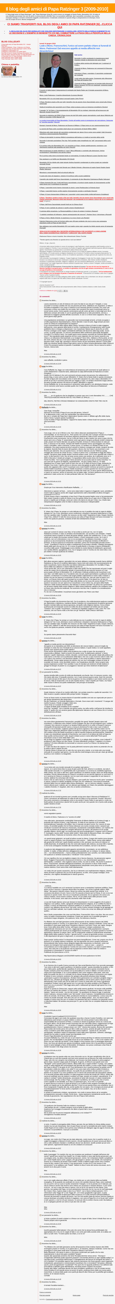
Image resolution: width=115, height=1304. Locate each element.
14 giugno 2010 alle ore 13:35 (52, 354)
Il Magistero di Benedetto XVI (10, 50)
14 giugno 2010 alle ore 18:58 (52, 1133)
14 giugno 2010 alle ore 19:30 (52, 1223)
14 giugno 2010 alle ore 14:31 (52, 481)
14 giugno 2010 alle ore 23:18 (52, 1288)
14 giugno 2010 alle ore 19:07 (52, 1148)
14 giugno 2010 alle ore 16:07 (52, 686)
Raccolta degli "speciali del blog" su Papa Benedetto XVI (17, 54)
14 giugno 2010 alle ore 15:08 (52, 638)
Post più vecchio (108, 1295)
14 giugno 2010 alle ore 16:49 (52, 761)
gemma (44, 528)
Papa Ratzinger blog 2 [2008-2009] (11, 57)
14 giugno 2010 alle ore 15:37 (52, 669)
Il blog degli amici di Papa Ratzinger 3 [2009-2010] (57, 9)
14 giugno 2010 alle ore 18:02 (52, 879)
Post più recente (45, 1295)
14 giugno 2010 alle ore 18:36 (52, 1050)
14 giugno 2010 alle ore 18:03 (52, 959)
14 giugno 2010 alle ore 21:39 (52, 1279)
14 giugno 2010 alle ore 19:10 (52, 1174)
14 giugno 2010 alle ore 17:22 (52, 790)
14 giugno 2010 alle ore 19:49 (52, 1240)
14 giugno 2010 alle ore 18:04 (52, 1010)
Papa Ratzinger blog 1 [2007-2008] (11, 59)
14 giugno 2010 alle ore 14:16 (52, 404)
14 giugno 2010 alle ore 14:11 (52, 389)
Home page (76, 1295)
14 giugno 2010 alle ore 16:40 (52, 715)
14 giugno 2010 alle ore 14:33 (52, 505)
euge (43, 366)
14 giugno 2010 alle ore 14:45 (52, 525)
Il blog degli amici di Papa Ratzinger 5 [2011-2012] (16, 48)
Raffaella (45, 407)
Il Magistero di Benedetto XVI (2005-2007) (13, 51)
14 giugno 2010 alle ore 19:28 (52, 1212)
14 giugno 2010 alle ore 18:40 (52, 1099)
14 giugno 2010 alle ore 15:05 (52, 595)
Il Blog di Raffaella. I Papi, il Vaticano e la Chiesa (15, 47)
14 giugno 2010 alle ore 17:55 (52, 807)
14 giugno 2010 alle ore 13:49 (52, 363)
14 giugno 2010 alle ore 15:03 (52, 555)
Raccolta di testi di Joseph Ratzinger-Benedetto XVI (16, 53)
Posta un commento (45, 1292)
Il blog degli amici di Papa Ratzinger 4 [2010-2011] (16, 56)
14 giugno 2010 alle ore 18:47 (52, 1118)
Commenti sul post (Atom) (54, 1299)
